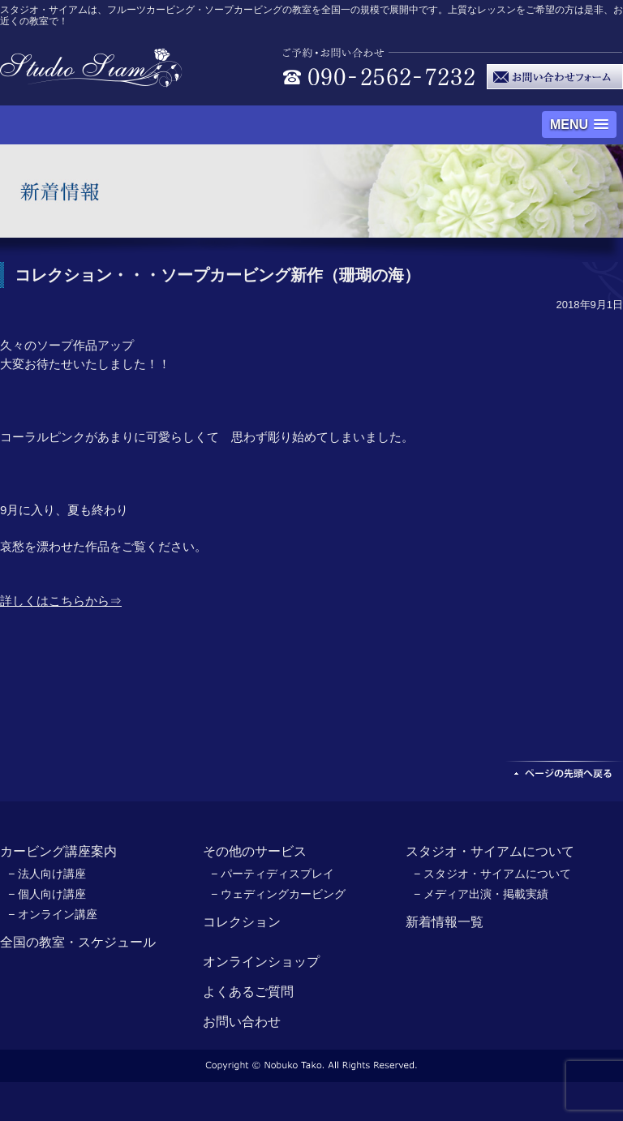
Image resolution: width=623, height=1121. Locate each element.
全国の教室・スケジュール (78, 942)
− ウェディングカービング (278, 893)
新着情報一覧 (444, 922)
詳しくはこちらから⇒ (61, 601)
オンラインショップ (261, 962)
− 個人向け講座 (47, 893)
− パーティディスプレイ (272, 873)
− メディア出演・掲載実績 (481, 893)
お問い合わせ (242, 1022)
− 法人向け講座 (47, 873)
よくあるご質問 (248, 992)
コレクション (242, 922)
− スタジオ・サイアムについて (492, 873)
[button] (579, 124)
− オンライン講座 (52, 914)
